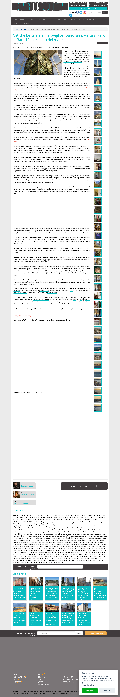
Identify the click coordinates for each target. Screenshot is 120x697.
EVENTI (73, 19)
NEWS (15, 682)
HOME (16, 19)
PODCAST (17, 23)
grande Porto (44, 290)
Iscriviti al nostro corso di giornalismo (73, 679)
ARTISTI (66, 19)
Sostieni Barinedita (68, 678)
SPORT (51, 19)
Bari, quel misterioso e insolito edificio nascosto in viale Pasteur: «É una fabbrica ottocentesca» (51, 618)
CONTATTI (25, 23)
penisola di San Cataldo (41, 300)
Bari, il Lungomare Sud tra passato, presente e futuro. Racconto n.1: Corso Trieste (35, 618)
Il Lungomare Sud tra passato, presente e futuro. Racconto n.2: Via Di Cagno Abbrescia (19, 617)
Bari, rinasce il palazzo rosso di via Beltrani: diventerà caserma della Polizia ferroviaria (19, 592)
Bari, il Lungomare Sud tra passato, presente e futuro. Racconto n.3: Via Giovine (100, 592)
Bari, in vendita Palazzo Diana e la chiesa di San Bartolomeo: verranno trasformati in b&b (35, 593)
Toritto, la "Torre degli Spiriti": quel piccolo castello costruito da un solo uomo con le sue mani (68, 592)
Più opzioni (107, 690)
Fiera (74, 300)
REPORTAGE (42, 19)
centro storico (52, 293)
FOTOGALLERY (91, 19)
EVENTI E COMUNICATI (20, 678)
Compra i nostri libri (68, 681)
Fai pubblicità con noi (68, 676)
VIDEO (100, 19)
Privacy (40, 682)
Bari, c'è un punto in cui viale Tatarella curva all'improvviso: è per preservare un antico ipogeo (52, 592)
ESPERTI (81, 19)
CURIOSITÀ (32, 19)
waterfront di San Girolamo (33, 302)
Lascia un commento (84, 486)
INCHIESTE (23, 19)
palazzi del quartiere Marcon (45, 288)
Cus (71, 290)
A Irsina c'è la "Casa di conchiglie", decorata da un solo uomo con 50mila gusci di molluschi (83, 593)
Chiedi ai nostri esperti (69, 673)
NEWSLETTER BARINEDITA (26, 568)
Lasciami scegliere (88, 685)
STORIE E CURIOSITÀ (19, 676)
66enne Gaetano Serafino (73, 62)
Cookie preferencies (43, 684)
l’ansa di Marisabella (20, 293)
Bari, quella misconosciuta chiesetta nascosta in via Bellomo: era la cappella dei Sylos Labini (84, 618)
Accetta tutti (89, 690)
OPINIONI (58, 19)
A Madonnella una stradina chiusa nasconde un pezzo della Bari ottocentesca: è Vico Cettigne (68, 617)
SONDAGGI (41, 679)
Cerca (104, 12)
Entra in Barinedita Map (69, 682)
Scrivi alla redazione (68, 674)
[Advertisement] (52, 211)
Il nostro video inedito (96, 633)
